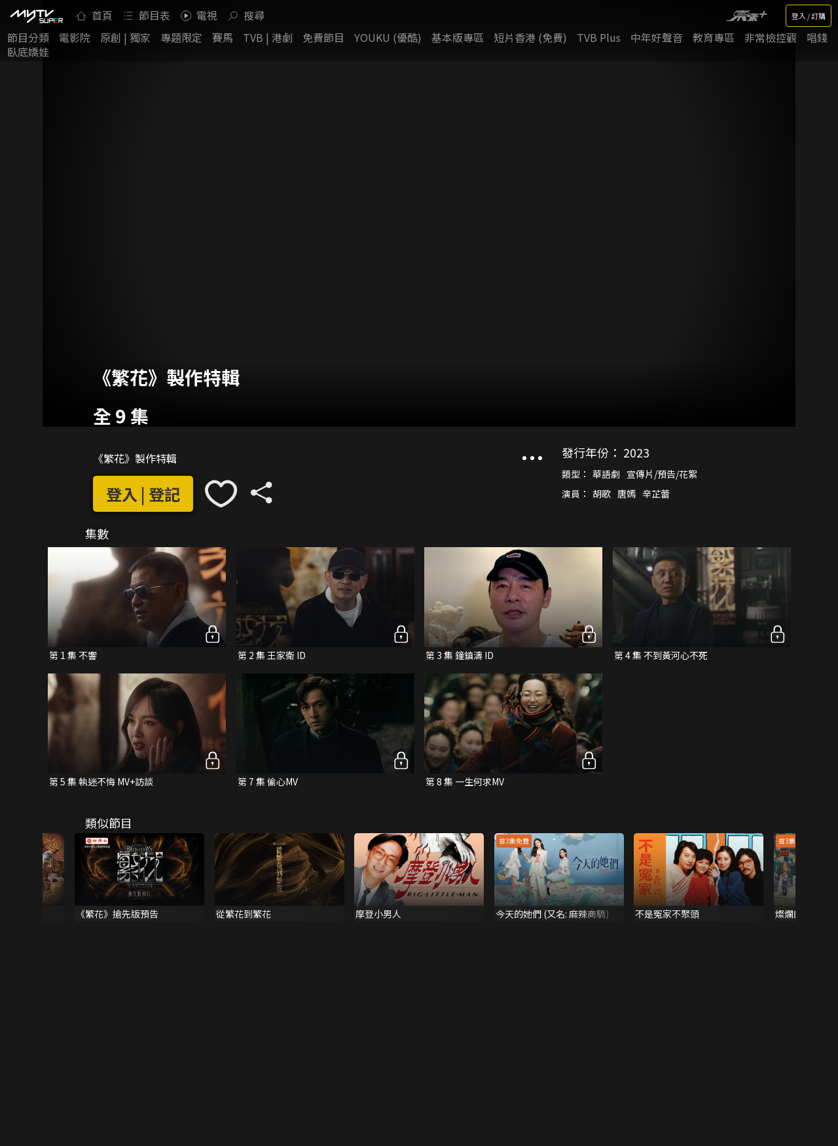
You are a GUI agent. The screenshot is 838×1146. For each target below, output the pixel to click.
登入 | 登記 (143, 493)
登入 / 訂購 (809, 15)
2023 (636, 452)
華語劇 (606, 473)
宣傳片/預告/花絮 (662, 473)
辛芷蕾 (656, 493)
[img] (36, 15)
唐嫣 (626, 493)
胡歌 (601, 493)
